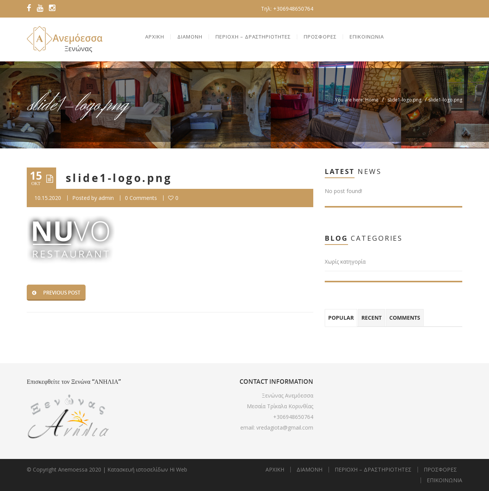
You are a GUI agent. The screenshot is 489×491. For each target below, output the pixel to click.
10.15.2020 (47, 197)
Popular (341, 317)
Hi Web (178, 469)
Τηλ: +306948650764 (287, 8)
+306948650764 (293, 416)
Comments (404, 317)
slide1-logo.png (404, 100)
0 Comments (141, 197)
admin (106, 197)
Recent (371, 317)
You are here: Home (357, 100)
